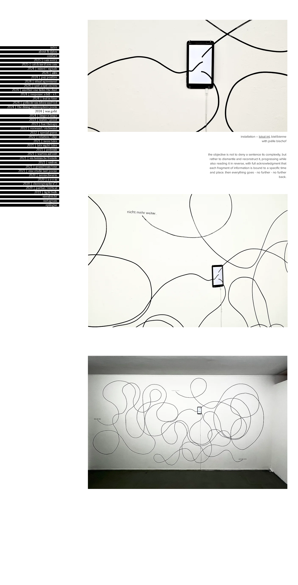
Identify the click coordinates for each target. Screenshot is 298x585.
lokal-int (264, 136)
